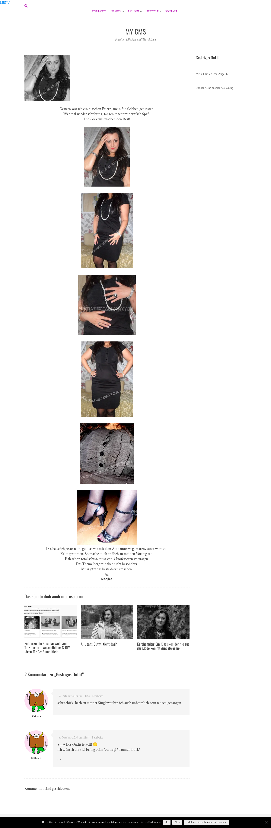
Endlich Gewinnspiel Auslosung (214, 88)
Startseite (99, 11)
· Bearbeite (97, 696)
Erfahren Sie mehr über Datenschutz (206, 822)
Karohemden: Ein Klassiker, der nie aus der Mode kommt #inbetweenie (163, 646)
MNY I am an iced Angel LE (212, 74)
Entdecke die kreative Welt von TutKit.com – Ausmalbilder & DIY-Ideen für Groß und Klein (47, 647)
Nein (177, 822)
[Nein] (266, 822)
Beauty (116, 11)
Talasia (36, 717)
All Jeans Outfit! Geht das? (99, 644)
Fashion (133, 11)
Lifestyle (152, 11)
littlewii (36, 758)
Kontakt (171, 11)
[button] (5, 2)
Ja (166, 822)
